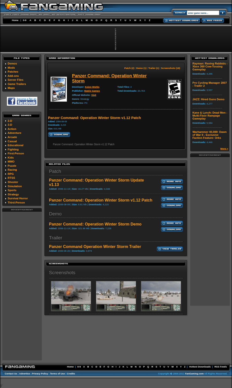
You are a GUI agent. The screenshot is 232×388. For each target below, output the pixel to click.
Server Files (15, 79)
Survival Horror (18, 198)
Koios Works (92, 86)
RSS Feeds (220, 366)
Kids (11, 157)
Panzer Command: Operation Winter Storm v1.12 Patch (100, 200)
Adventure (14, 132)
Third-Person (16, 202)
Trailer (55, 237)
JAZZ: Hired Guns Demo (208, 99)
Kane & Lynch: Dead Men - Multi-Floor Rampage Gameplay (209, 115)
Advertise (24, 373)
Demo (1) (141, 68)
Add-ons (13, 75)
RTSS (11, 177)
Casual (12, 141)
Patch (55, 171)
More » (224, 148)
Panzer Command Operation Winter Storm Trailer (95, 247)
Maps (11, 87)
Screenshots (62, 272)
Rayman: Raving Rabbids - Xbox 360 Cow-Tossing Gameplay (210, 66)
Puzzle (12, 165)
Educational (15, 145)
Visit (93, 95)
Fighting (13, 149)
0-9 (24, 20)
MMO (11, 161)
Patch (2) (129, 68)
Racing (12, 169)
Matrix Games (92, 90)
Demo (55, 213)
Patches (13, 71)
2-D (10, 120)
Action (12, 128)
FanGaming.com (194, 373)
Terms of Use (57, 373)
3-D (10, 124)
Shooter (13, 182)
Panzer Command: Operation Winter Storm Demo (95, 224)
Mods (11, 67)
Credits (71, 373)
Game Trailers (17, 83)
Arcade (12, 137)
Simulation (15, 186)
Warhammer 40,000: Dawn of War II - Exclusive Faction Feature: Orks (209, 134)
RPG (11, 173)
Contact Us (11, 373)
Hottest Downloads (200, 366)
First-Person (16, 153)
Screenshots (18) (170, 68)
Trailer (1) (153, 68)
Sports (12, 190)
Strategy (13, 194)
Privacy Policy (40, 373)
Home (15, 20)
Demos (12, 63)
